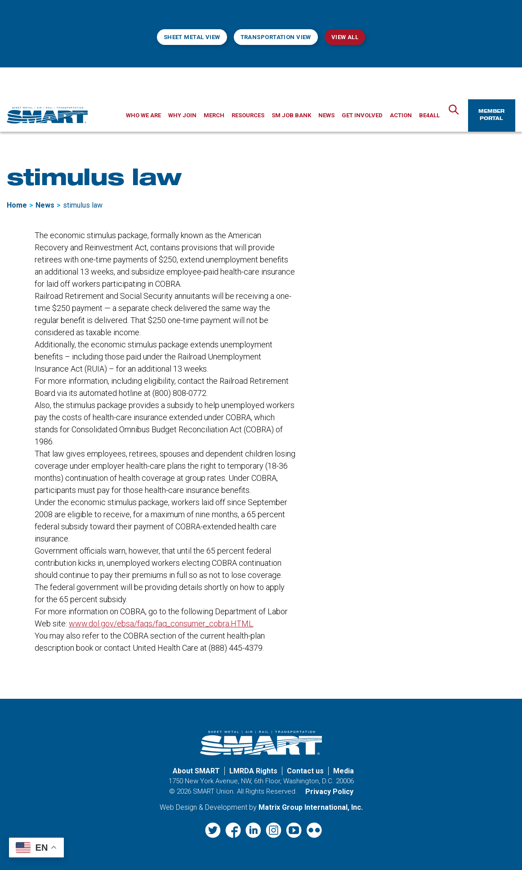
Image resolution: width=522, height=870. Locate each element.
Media (343, 771)
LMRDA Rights (253, 771)
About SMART (196, 771)
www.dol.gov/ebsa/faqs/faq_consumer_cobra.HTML (161, 623)
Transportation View (276, 37)
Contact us (305, 771)
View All (344, 37)
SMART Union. (214, 791)
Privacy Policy (329, 791)
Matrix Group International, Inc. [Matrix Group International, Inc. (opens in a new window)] (311, 807)
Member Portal (491, 115)
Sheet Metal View (192, 37)
